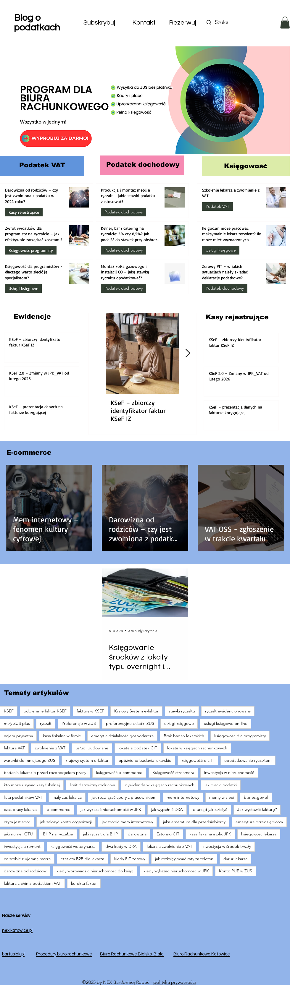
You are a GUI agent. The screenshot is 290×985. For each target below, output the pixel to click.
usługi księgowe (179, 723)
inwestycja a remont (22, 846)
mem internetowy (183, 797)
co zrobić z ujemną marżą (27, 858)
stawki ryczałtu (182, 711)
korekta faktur (84, 883)
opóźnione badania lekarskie (145, 760)
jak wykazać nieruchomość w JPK (110, 809)
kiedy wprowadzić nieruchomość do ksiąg (95, 871)
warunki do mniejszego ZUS (29, 760)
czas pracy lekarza (20, 809)
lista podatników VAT (23, 797)
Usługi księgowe (23, 288)
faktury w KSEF (90, 711)
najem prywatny (18, 735)
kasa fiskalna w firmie (62, 735)
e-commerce (58, 809)
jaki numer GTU (18, 834)
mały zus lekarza (67, 797)
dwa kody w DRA (121, 846)
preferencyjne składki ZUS (130, 723)
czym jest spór (17, 821)
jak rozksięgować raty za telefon (184, 858)
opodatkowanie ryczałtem (248, 760)
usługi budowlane (91, 748)
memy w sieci (221, 797)
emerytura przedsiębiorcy (259, 821)
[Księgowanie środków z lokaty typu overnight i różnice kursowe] (145, 592)
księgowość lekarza (258, 834)
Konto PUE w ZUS (235, 871)
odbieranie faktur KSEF (45, 711)
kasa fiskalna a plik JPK (210, 834)
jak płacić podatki (220, 785)
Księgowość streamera (173, 772)
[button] (99, 22)
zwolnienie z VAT (50, 748)
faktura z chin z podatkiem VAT (32, 883)
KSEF (9, 711)
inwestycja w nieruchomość (229, 772)
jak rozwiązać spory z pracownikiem (124, 797)
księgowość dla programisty (240, 735)
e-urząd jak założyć (210, 809)
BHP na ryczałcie (58, 834)
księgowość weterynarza (73, 846)
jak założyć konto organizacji (66, 821)
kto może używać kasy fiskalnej (32, 785)
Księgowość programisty (31, 250)
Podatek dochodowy (123, 212)
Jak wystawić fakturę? (257, 809)
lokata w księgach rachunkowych (197, 748)
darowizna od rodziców (25, 871)
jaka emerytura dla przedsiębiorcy (194, 821)
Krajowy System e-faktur (136, 711)
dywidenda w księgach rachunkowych (159, 785)
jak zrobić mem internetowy (127, 821)
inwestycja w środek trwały (226, 846)
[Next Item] (187, 353)
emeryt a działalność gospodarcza (122, 735)
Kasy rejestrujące (24, 212)
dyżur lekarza (235, 858)
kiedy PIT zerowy (129, 858)
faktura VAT (14, 748)
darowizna (137, 834)
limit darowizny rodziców (92, 785)
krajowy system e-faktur (87, 760)
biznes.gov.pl (256, 797)
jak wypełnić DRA (167, 809)
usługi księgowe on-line (225, 723)
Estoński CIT (168, 834)
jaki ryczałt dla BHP (100, 834)
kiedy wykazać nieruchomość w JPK (176, 871)
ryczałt (45, 723)
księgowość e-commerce (119, 772)
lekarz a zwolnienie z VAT (169, 846)
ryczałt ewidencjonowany (228, 711)
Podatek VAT (217, 206)
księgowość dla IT (197, 760)
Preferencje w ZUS (79, 723)
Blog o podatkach (37, 23)
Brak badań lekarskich (184, 735)
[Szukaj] (239, 22)
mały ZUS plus (17, 723)
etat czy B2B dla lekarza (82, 858)
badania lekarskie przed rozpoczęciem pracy (45, 772)
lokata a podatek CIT (137, 748)
